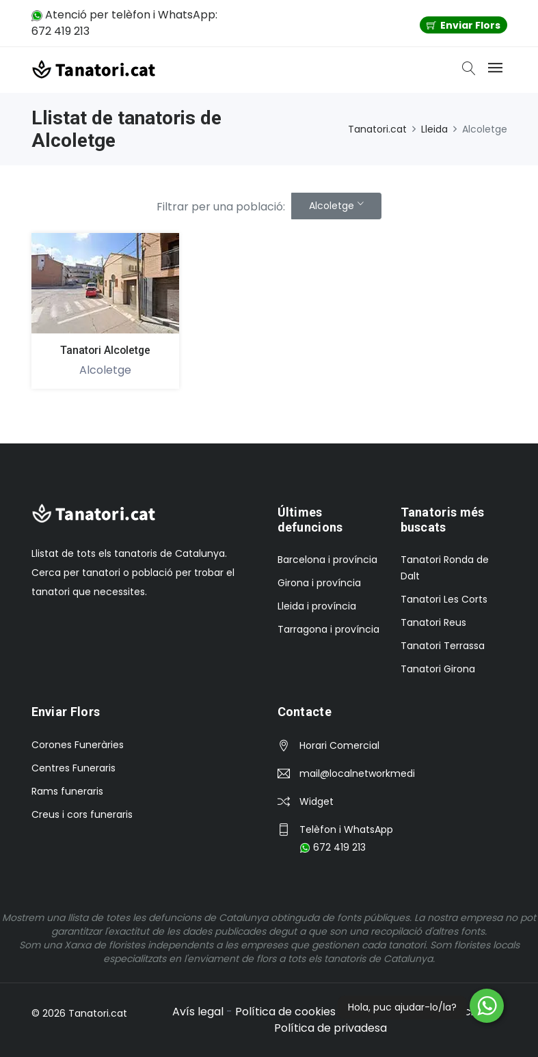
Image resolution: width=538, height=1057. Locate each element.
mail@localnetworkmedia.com (356, 773)
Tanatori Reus (433, 622)
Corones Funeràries (77, 745)
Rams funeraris (67, 791)
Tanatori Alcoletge (105, 350)
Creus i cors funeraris (82, 814)
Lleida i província (317, 606)
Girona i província (319, 583)
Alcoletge (331, 205)
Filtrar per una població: (221, 207)
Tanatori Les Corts (444, 599)
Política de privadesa (330, 1028)
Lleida (434, 129)
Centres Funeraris (73, 768)
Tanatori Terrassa (443, 646)
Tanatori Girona (438, 669)
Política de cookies (285, 1011)
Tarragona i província (328, 629)
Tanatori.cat (377, 129)
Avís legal (198, 1011)
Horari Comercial (339, 745)
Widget (316, 801)
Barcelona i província (327, 559)
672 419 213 (332, 847)
